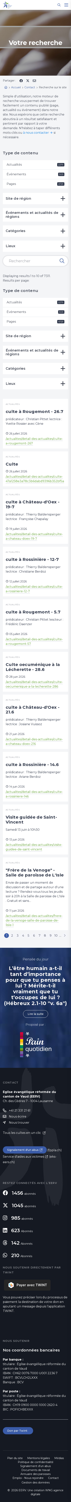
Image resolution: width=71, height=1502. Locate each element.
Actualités (35, 164)
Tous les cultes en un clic (22, 1133)
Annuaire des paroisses (35, 1474)
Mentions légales (38, 1458)
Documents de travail (35, 1470)
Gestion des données (36, 1482)
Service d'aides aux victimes (23, 1156)
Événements (35, 174)
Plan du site (15, 1458)
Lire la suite (36, 1014)
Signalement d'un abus (23, 1150)
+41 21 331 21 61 (19, 1110)
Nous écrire (17, 1116)
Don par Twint (18, 1430)
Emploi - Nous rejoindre (28, 1478)
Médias (59, 1458)
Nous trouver (19, 1122)
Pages (35, 184)
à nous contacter (36, 132)
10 (56, 935)
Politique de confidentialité (35, 1462)
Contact (53, 1478)
